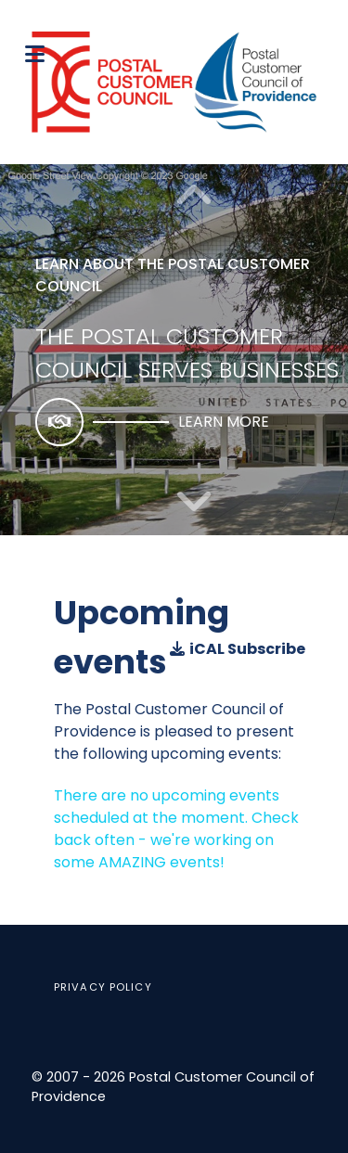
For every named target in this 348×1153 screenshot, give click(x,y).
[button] (193, 501)
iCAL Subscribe (237, 649)
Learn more (223, 421)
